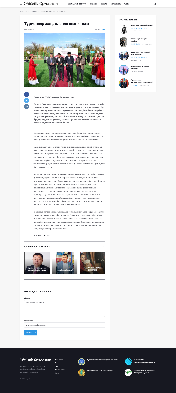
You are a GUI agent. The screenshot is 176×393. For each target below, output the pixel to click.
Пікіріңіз (27, 298)
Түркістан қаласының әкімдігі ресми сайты (102, 360)
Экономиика (60, 370)
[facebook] (26, 94)
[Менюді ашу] (21, 4)
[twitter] (26, 100)
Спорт (57, 373)
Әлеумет (93, 4)
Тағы (126, 4)
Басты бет (23, 11)
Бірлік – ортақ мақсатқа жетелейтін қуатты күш (37, 269)
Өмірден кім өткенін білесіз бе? (142, 25)
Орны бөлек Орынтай (64, 270)
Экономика (115, 4)
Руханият (33, 11)
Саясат (104, 4)
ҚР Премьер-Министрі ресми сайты (100, 370)
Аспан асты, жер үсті (77, 4)
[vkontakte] (26, 106)
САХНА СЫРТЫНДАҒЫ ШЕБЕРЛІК (92, 269)
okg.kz (28, 379)
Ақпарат (134, 85)
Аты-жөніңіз (28, 321)
